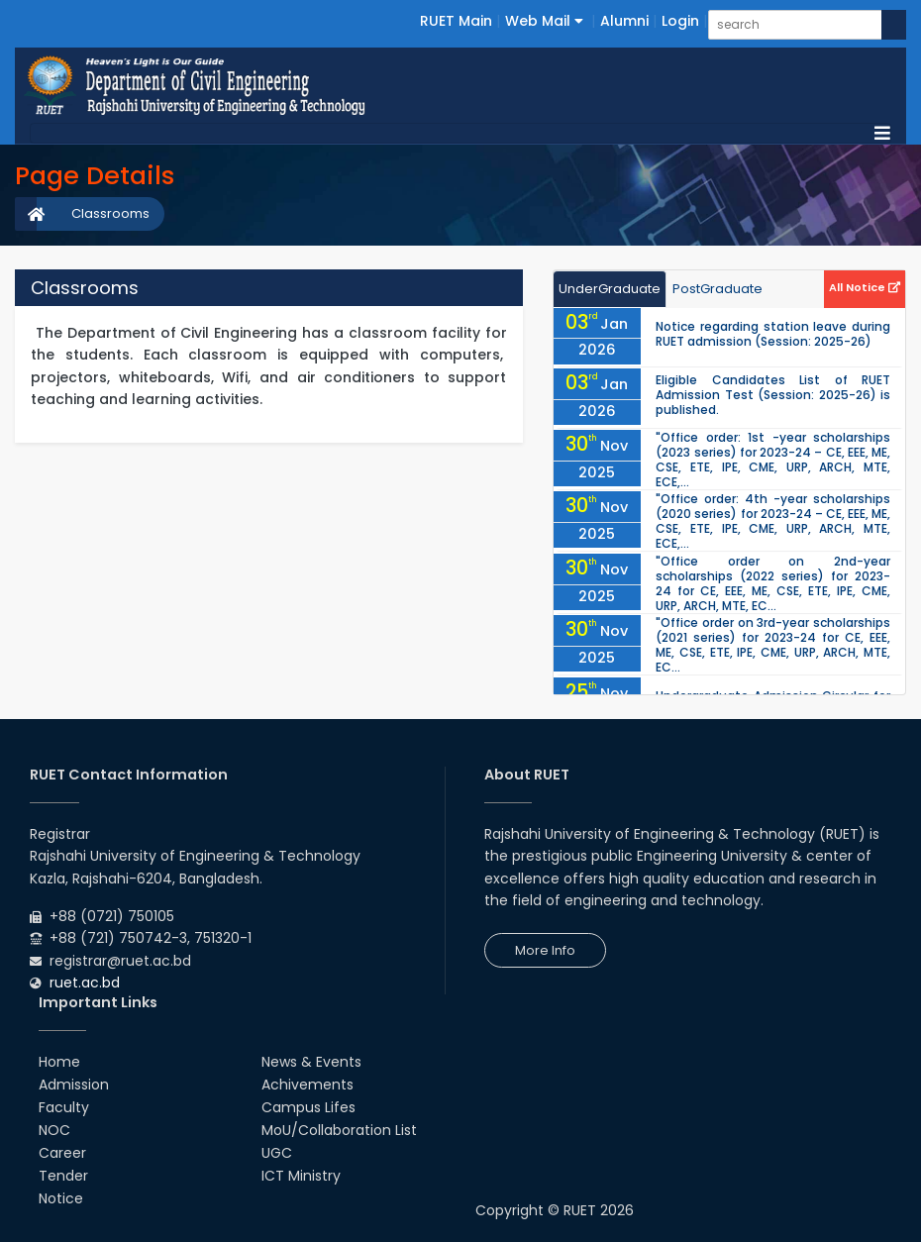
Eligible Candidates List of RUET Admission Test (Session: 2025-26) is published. (773, 394)
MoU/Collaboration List (339, 1130)
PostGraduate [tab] (717, 288)
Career (62, 1153)
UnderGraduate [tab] (610, 288)
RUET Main (456, 21)
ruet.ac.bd (85, 982)
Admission (74, 1084)
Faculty (64, 1107)
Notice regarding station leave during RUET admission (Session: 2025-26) (773, 334)
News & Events (311, 1062)
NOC (54, 1130)
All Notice (864, 287)
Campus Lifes (308, 1107)
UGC (276, 1153)
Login (680, 21)
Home (59, 1062)
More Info (545, 950)
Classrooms (110, 213)
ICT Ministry (301, 1176)
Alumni (624, 21)
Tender (63, 1176)
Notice (61, 1198)
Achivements (307, 1084)
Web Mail (544, 21)
